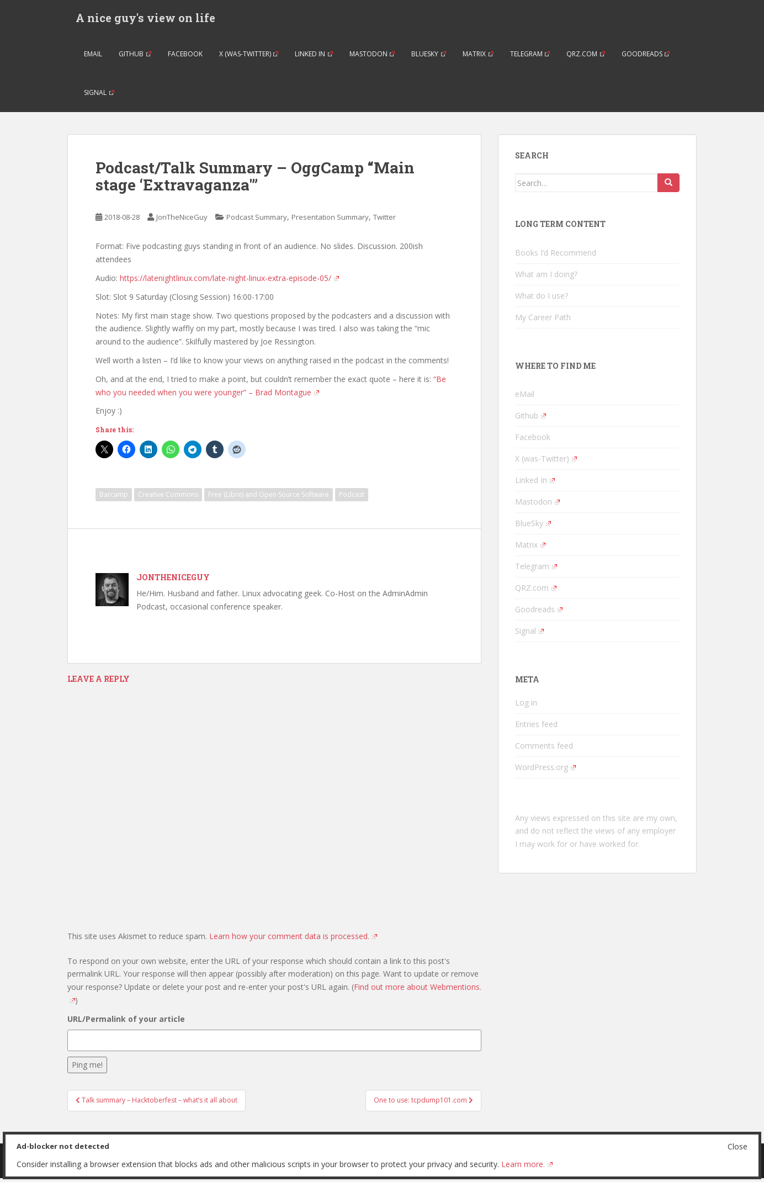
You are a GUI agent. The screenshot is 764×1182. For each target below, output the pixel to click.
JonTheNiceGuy (182, 221)
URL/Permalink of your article (126, 1022)
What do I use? (541, 299)
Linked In (314, 57)
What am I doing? (546, 278)
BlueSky (428, 57)
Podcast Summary (256, 221)
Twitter (384, 221)
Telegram (530, 57)
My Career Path (543, 321)
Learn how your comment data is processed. (293, 940)
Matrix (478, 57)
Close (737, 1146)
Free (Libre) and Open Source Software (268, 498)
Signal (99, 96)
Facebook (185, 57)
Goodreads (646, 57)
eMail (93, 57)
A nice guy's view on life (145, 19)
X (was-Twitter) (249, 57)
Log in (526, 706)
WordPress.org (545, 771)
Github (135, 57)
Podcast (351, 498)
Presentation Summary (330, 221)
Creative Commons (168, 498)
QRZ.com (585, 57)
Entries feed (536, 728)
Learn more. (527, 1164)
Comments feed (544, 749)
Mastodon (372, 57)
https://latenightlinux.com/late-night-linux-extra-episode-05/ (229, 282)
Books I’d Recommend (555, 256)
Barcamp (113, 498)
